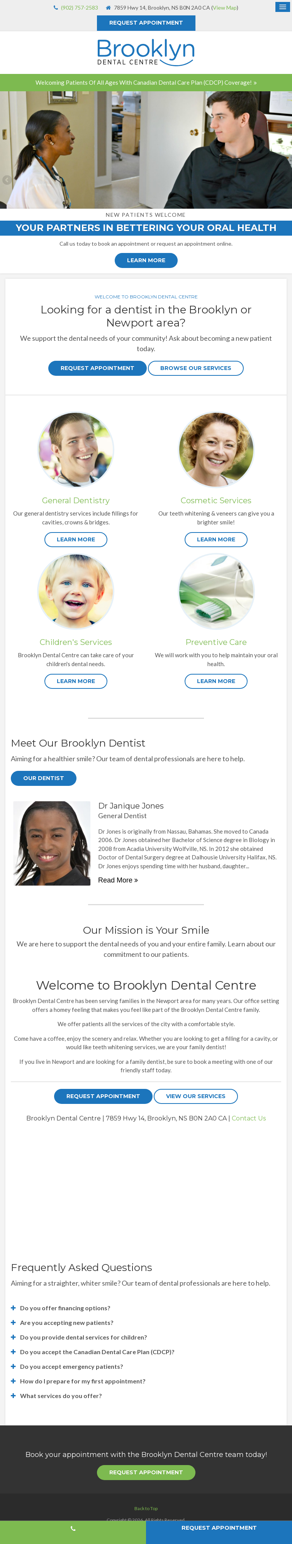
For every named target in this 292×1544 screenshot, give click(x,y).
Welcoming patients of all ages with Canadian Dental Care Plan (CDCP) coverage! (144, 82)
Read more (115, 880)
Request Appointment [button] (146, 22)
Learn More (146, 260)
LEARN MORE (76, 539)
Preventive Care (216, 642)
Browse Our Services (195, 368)
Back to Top (146, 1508)
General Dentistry (76, 500)
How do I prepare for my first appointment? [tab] (83, 1381)
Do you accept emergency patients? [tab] (71, 1366)
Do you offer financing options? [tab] (65, 1307)
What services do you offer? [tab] (61, 1395)
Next (284, 180)
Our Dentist (43, 778)
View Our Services (196, 1096)
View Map (225, 7)
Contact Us (249, 1118)
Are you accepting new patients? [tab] (67, 1322)
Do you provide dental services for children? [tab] (83, 1337)
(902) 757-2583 (79, 7)
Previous (8, 180)
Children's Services (76, 642)
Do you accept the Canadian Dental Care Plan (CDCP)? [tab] (97, 1351)
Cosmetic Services (216, 500)
